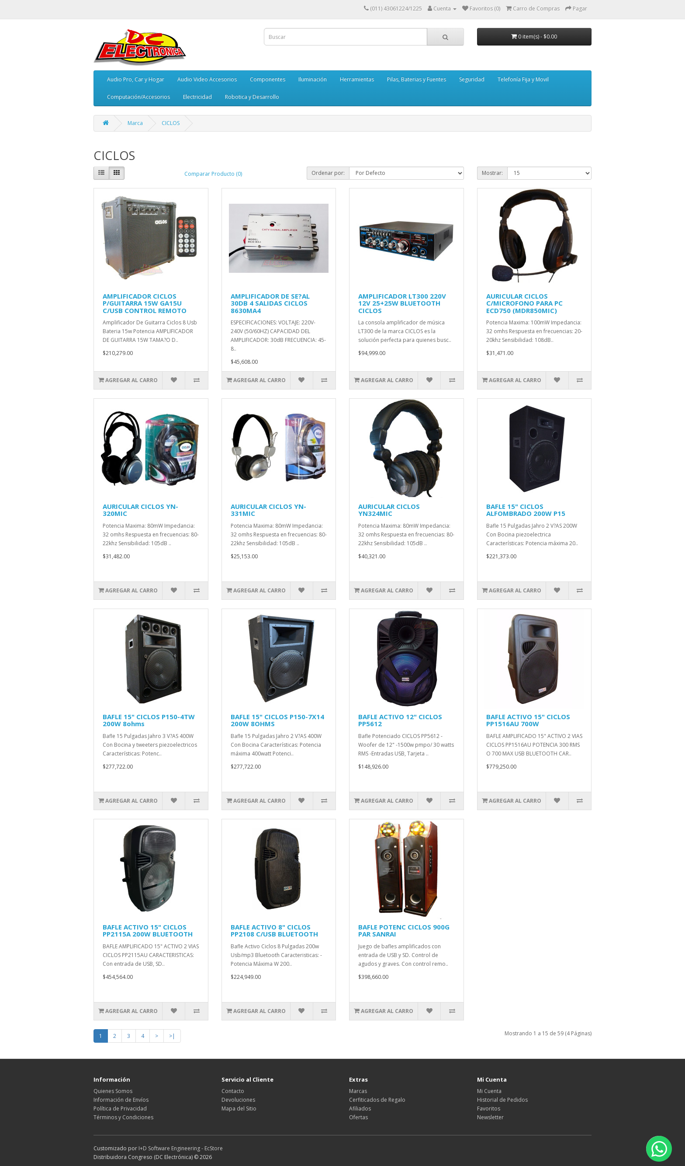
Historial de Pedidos (502, 1099)
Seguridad (471, 79)
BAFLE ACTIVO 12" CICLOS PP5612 (400, 720)
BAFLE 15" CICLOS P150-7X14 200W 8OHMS (277, 720)
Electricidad (197, 97)
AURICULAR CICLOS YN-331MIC (268, 510)
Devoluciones (238, 1099)
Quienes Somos (112, 1091)
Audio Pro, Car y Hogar (135, 79)
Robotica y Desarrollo (252, 97)
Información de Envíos (121, 1099)
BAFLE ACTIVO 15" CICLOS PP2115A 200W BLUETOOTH (148, 930)
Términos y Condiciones (123, 1117)
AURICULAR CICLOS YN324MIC (389, 510)
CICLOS (171, 123)
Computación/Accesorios (138, 97)
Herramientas (357, 79)
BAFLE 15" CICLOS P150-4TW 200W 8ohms (149, 720)
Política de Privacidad (120, 1108)
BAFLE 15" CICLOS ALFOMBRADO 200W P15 (525, 510)
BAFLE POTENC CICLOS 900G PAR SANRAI (404, 930)
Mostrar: (492, 173)
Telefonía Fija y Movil (523, 79)
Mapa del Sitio (238, 1108)
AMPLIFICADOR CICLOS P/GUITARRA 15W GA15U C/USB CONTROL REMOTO (145, 303)
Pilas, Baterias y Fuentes (416, 79)
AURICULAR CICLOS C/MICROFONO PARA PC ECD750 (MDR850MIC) (524, 303)
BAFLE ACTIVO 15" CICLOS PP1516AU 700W (528, 720)
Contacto (232, 1091)
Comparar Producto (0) (213, 174)
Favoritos (488, 1108)
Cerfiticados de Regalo (377, 1099)
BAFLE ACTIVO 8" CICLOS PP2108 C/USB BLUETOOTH (274, 930)
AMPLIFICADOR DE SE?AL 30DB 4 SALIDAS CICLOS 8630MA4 (270, 303)
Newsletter (490, 1117)
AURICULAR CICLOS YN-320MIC (140, 510)
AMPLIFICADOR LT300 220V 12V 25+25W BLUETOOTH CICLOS (402, 303)
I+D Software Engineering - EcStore (180, 1148)
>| (172, 1036)
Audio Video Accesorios (207, 79)
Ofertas (358, 1117)
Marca (135, 123)
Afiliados (360, 1108)
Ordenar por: (328, 173)
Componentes (267, 79)
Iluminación (312, 79)
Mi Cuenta (489, 1091)
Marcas (358, 1091)
